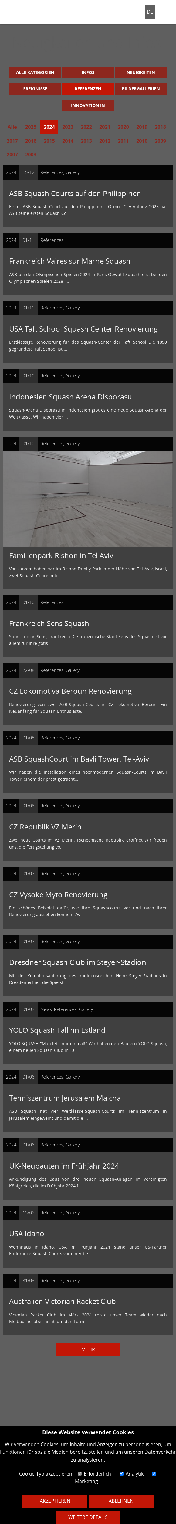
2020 (123, 127)
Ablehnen (121, 1501)
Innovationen (88, 105)
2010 (141, 141)
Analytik (132, 1473)
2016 (30, 141)
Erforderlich (94, 1473)
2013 (86, 141)
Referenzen (88, 89)
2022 (86, 127)
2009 (160, 141)
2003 (30, 154)
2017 (12, 141)
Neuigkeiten (141, 72)
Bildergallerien (141, 89)
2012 (104, 141)
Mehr (88, 1349)
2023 (67, 127)
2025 (30, 127)
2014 (67, 141)
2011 (123, 141)
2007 (12, 154)
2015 (49, 141)
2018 (160, 127)
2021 (104, 127)
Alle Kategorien (35, 72)
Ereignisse (35, 89)
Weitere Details (88, 1517)
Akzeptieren (55, 1501)
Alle (12, 127)
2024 (49, 127)
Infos (88, 72)
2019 (141, 127)
